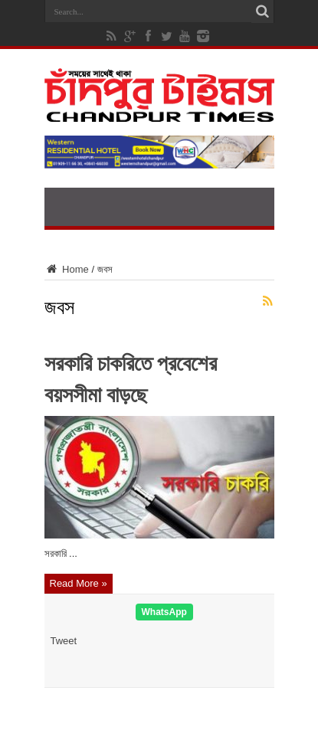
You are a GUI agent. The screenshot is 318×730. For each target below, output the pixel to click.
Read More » (78, 583)
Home (66, 269)
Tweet (64, 641)
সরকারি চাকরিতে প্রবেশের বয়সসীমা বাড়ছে (130, 376)
